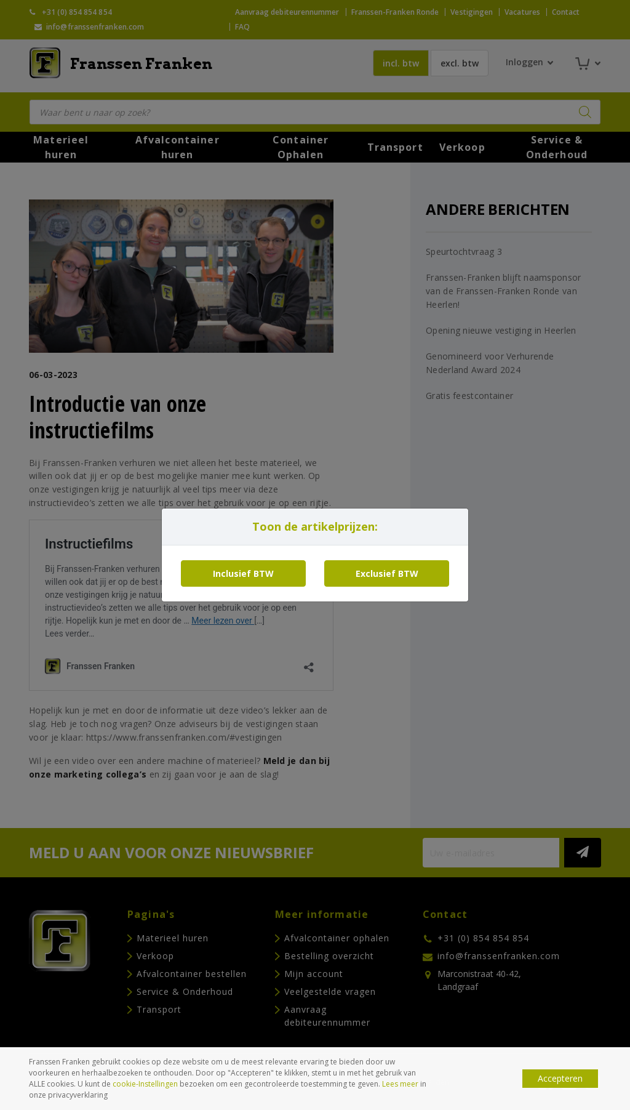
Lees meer (400, 1084)
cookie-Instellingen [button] (145, 1084)
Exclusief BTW (387, 573)
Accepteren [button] (560, 1078)
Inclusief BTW (243, 573)
